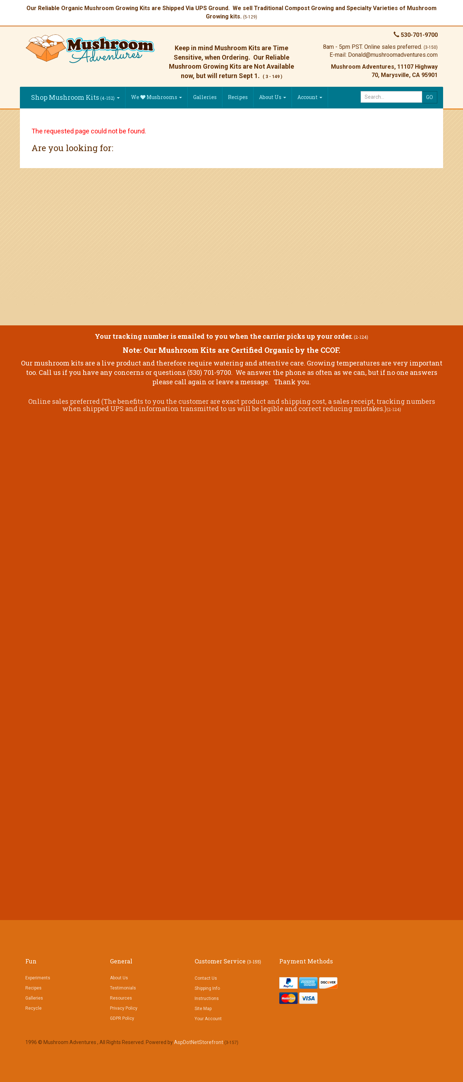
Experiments (37, 977)
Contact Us (206, 978)
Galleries (205, 97)
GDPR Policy (122, 1018)
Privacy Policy (123, 1008)
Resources (121, 998)
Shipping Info (207, 988)
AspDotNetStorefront (198, 1042)
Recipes (238, 97)
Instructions (207, 998)
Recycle (33, 1008)
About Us (272, 97)
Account (309, 97)
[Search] (391, 97)
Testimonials (123, 988)
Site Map (203, 1008)
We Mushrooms (156, 97)
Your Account (208, 1018)
